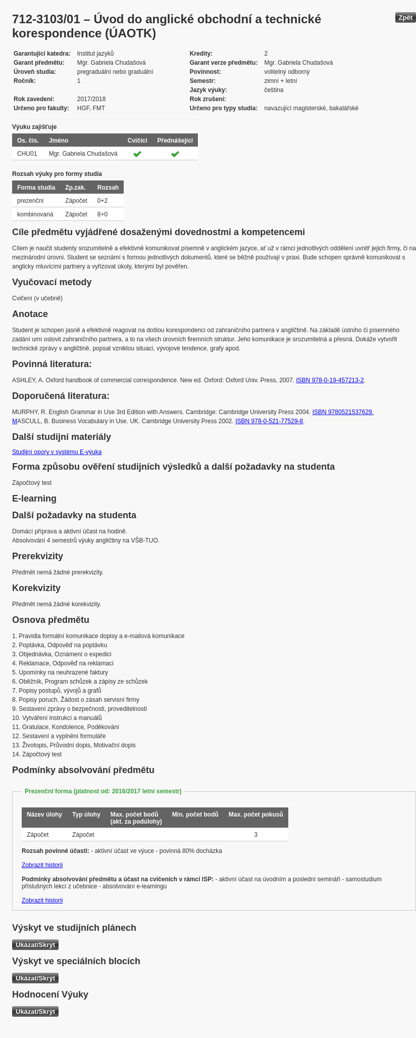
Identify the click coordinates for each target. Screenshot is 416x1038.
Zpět (405, 17)
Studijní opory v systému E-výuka (56, 452)
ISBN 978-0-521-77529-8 (269, 421)
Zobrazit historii (42, 865)
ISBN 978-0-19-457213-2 (330, 380)
